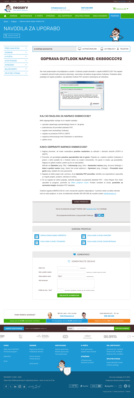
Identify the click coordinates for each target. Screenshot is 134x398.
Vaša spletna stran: (45, 276)
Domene (13, 16)
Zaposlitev (22, 1)
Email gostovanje (87, 349)
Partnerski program (10, 352)
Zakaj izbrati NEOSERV (11, 349)
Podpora (115, 16)
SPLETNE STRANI (12, 73)
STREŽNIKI (9, 65)
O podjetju (14, 1)
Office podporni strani (79, 183)
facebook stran (91, 209)
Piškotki (128, 391)
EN (129, 1)
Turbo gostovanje (61, 354)
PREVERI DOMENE (122, 328)
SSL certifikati (65, 16)
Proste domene (34, 359)
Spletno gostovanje (61, 349)
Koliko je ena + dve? (45, 290)
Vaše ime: (42, 268)
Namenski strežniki (87, 362)
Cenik (5, 361)
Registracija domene (36, 349)
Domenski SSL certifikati (115, 349)
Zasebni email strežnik (88, 352)
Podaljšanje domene (36, 352)
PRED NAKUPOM (12, 48)
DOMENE (9, 52)
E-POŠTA (8, 57)
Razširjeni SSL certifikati (115, 354)
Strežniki (50, 16)
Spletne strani (82, 16)
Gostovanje (26, 16)
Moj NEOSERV (122, 1)
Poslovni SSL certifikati (114, 352)
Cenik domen (33, 363)
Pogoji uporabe (107, 391)
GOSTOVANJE (11, 61)
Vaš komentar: (43, 280)
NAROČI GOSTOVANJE (14, 328)
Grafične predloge (113, 365)
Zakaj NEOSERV (100, 16)
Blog (28, 1)
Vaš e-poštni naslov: (45, 272)
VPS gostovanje (86, 360)
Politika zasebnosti (119, 391)
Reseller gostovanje (62, 352)
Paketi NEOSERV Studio (115, 362)
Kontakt (7, 1)
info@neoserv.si (110, 194)
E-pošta (39, 16)
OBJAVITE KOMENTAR (69, 295)
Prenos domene (34, 356)
